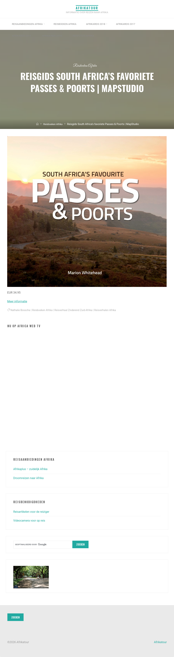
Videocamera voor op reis (29, 520)
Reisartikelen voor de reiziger (32, 511)
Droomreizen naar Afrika (29, 478)
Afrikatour (87, 7)
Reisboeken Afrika (85, 65)
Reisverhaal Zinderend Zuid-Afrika (75, 310)
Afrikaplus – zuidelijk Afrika (31, 469)
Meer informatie (17, 301)
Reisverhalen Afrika (108, 310)
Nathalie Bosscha (21, 310)
